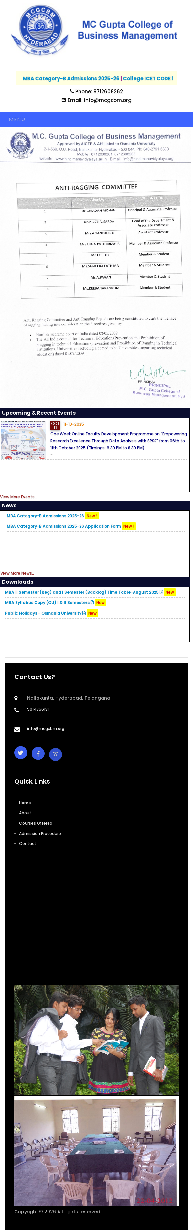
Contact (25, 843)
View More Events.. (18, 497)
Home (22, 802)
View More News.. (17, 573)
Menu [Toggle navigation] (17, 119)
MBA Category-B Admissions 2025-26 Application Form (71, 526)
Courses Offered (33, 823)
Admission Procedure (37, 833)
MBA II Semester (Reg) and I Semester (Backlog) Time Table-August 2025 (90, 592)
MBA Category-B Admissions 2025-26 (77, 78)
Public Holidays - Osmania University (51, 613)
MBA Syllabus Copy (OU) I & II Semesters (55, 602)
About (22, 812)
